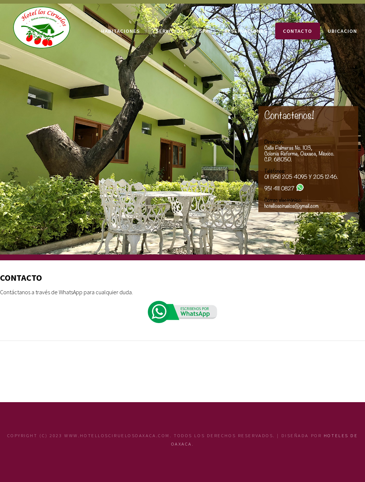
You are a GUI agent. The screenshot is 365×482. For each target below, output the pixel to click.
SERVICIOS (170, 31)
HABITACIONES (120, 31)
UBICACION (342, 31)
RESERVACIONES (245, 31)
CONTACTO (297, 31)
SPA (204, 31)
